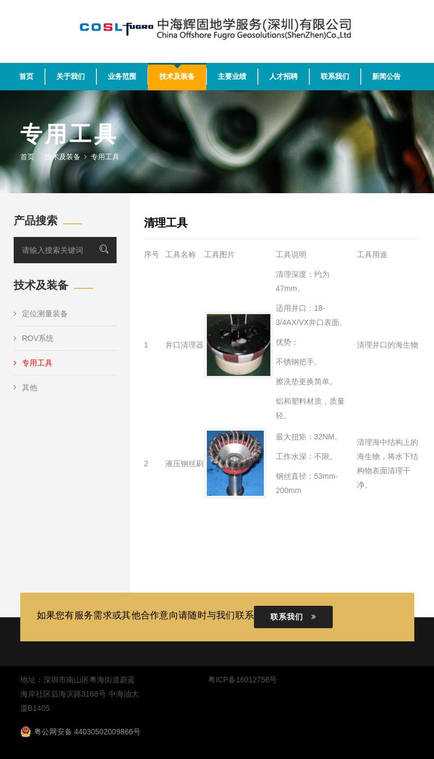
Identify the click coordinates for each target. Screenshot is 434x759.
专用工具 (33, 362)
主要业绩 (232, 76)
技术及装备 (177, 76)
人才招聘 (283, 76)
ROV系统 (34, 338)
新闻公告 (386, 76)
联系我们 (335, 76)
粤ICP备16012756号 (242, 679)
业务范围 (122, 76)
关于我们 (70, 76)
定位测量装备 (41, 313)
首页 (26, 76)
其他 (25, 387)
